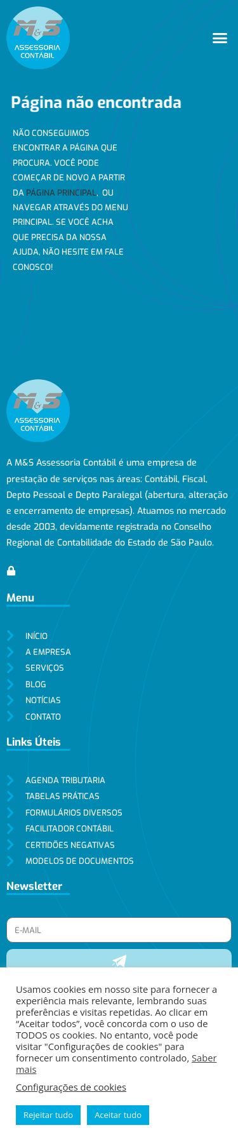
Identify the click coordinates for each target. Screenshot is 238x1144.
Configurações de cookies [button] (71, 1087)
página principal (61, 192)
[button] (220, 38)
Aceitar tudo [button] (118, 1114)
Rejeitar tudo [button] (48, 1114)
